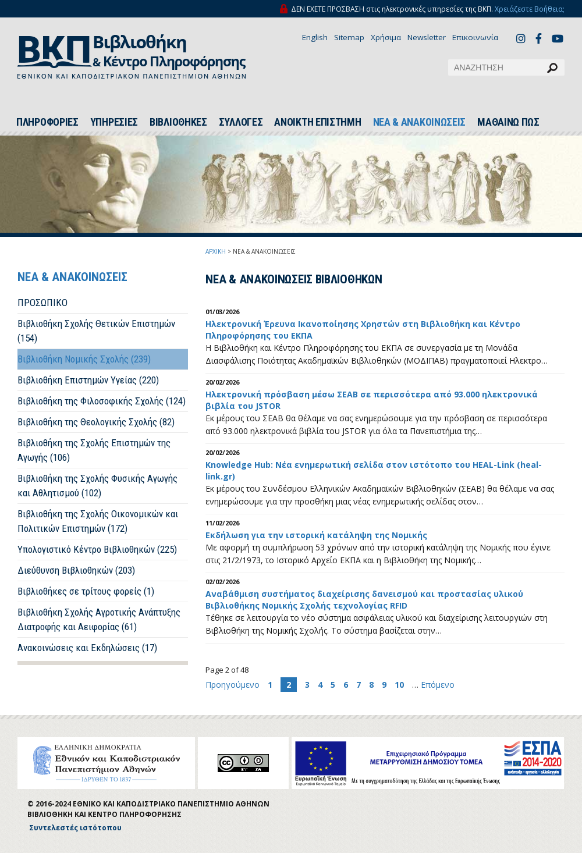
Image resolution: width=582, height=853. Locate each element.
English (315, 37)
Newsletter (426, 37)
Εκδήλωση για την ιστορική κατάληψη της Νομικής (316, 535)
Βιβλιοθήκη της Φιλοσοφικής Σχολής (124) (101, 401)
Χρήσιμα (386, 37)
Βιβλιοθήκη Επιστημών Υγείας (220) (88, 380)
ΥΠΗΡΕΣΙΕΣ (114, 122)
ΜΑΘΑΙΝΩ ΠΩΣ (508, 122)
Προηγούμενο (233, 684)
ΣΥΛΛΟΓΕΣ (241, 122)
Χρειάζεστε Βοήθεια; (530, 9)
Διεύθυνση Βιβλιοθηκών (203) (76, 570)
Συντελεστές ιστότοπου (75, 828)
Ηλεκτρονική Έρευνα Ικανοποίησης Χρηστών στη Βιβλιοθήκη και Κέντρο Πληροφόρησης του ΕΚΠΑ (362, 329)
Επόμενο (438, 684)
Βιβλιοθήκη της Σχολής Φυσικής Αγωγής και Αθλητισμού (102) (97, 485)
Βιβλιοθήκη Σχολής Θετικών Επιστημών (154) (96, 331)
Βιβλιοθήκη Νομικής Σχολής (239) (84, 359)
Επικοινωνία (475, 37)
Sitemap (349, 37)
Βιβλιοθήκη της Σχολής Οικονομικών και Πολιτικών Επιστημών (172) (97, 521)
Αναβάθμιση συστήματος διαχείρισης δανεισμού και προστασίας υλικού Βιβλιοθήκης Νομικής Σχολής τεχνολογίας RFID (364, 599)
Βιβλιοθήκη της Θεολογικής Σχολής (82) (96, 422)
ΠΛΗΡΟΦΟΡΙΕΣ (47, 122)
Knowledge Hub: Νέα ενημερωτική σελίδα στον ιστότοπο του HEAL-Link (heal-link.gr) (373, 470)
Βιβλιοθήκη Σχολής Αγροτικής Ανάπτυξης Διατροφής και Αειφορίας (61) (98, 619)
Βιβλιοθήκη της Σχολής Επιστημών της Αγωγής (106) (94, 450)
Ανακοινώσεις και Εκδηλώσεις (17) (87, 647)
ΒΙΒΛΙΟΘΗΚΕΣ (178, 122)
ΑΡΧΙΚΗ (215, 251)
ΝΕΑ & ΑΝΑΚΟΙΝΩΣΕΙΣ (419, 122)
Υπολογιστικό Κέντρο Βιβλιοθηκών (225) (97, 549)
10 (399, 684)
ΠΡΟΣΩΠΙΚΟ (42, 302)
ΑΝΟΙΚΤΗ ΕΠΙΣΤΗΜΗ (317, 122)
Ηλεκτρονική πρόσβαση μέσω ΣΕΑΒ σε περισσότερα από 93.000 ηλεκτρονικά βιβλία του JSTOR (371, 400)
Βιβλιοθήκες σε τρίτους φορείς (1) (85, 591)
